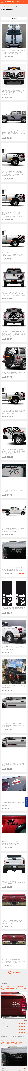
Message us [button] (26, 801)
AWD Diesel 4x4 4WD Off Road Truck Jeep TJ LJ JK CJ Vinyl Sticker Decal (14, 988)
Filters (14, 19)
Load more (14, 972)
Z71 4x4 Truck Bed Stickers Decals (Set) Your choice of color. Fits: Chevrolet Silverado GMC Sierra (13, 1042)
